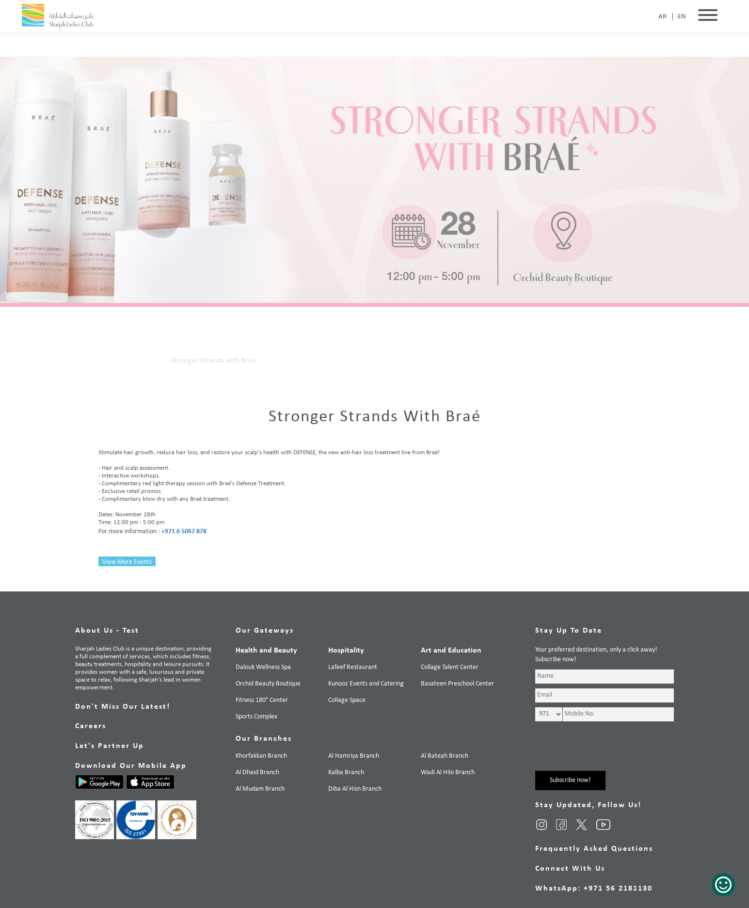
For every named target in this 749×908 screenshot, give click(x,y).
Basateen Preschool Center (457, 683)
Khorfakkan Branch (261, 756)
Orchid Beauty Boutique (268, 683)
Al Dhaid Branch (257, 772)
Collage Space (347, 700)
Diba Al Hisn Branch (355, 789)
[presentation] (609, 752)
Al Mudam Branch (260, 789)
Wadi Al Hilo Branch (448, 772)
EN (682, 16)
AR (662, 16)
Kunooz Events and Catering (366, 683)
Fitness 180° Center (262, 700)
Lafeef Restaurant (352, 667)
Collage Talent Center (449, 667)
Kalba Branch (346, 772)
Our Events (144, 361)
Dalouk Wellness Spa (263, 667)
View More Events (127, 562)
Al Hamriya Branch (353, 756)
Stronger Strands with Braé (213, 361)
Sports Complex (256, 716)
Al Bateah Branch (444, 756)
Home (107, 361)
